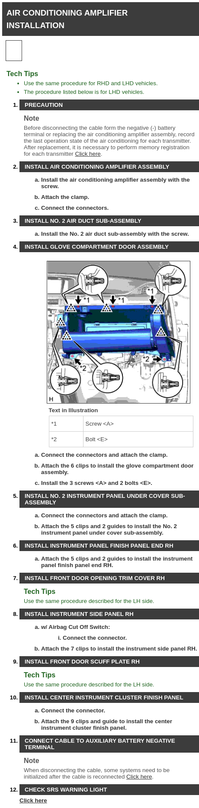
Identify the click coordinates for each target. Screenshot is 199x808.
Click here (88, 154)
